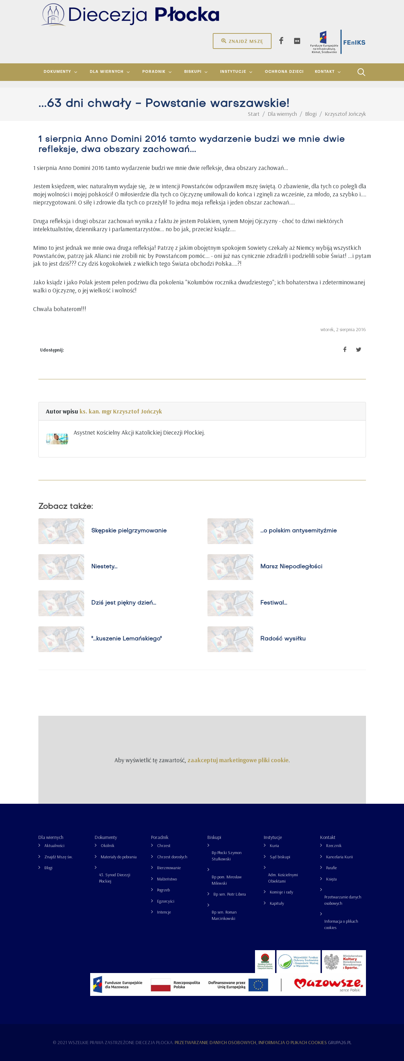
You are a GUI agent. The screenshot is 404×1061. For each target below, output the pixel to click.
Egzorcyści (165, 901)
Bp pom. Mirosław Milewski (227, 880)
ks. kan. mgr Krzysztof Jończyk (121, 411)
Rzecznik (334, 845)
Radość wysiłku (282, 639)
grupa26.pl (340, 1042)
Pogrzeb (163, 889)
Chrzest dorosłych (172, 856)
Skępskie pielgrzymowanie (128, 531)
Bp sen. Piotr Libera (229, 894)
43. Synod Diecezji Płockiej (114, 878)
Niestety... (104, 567)
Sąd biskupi (280, 856)
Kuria (274, 845)
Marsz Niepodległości (291, 567)
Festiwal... (273, 603)
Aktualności (54, 845)
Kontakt (327, 837)
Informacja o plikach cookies (341, 924)
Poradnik (159, 837)
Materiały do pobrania (119, 856)
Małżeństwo (167, 879)
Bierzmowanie (169, 867)
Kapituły (277, 903)
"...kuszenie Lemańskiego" (126, 639)
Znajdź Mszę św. (58, 856)
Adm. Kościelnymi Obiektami (283, 878)
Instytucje (273, 837)
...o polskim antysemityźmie (298, 531)
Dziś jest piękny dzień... (123, 603)
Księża (331, 879)
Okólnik (107, 845)
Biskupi (214, 837)
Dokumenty (106, 837)
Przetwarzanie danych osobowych (342, 900)
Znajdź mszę (242, 41)
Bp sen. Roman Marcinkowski (224, 915)
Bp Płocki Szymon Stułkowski (227, 855)
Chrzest (163, 845)
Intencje (164, 912)
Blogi (48, 867)
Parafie (331, 867)
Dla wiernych (50, 837)
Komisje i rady (281, 892)
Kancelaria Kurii (339, 856)
